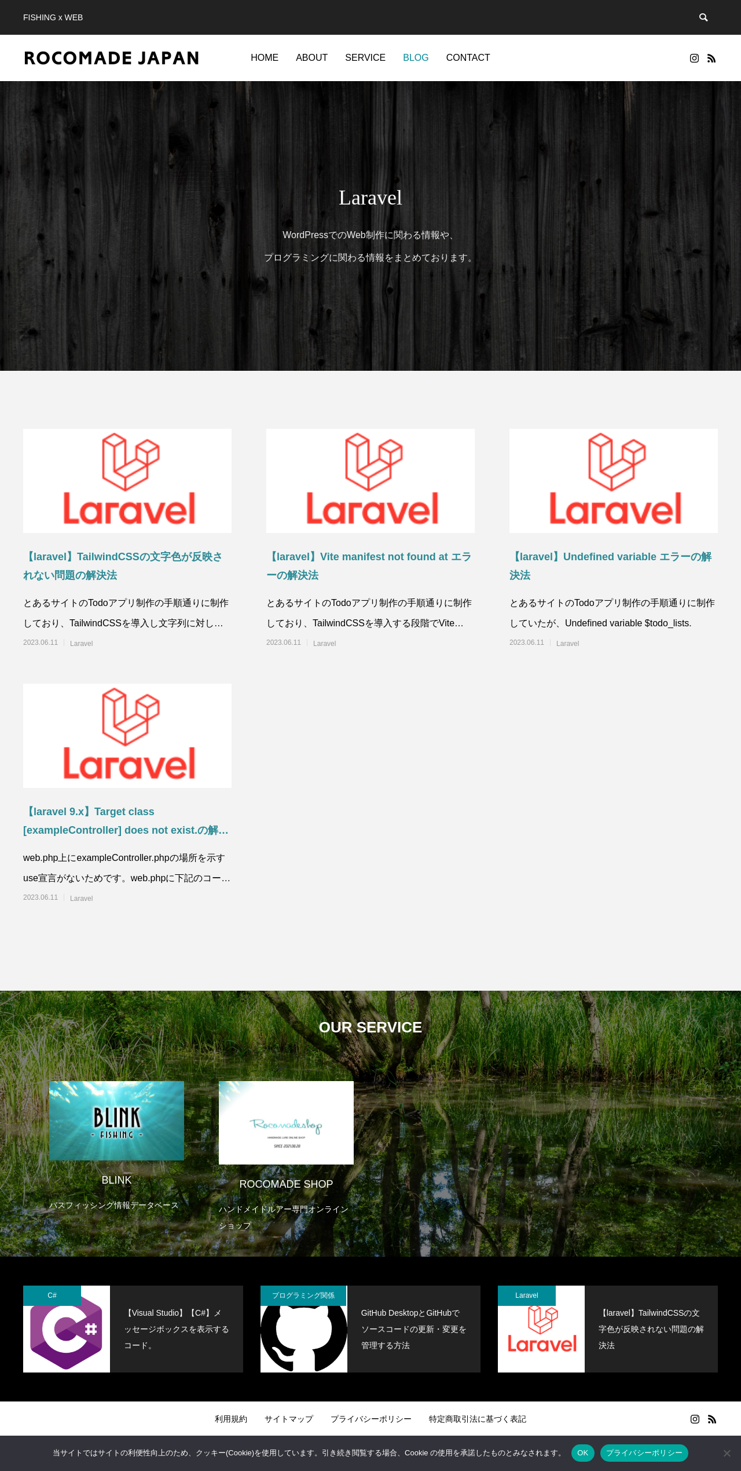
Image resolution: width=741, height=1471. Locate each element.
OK (582, 1452)
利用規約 (231, 1418)
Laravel (81, 644)
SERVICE (365, 58)
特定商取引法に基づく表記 (477, 1418)
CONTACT (468, 58)
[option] (116, 1138)
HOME (264, 58)
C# (51, 1295)
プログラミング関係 (303, 1295)
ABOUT (312, 58)
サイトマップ (289, 1418)
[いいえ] (726, 1453)
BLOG (415, 58)
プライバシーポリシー (371, 1418)
